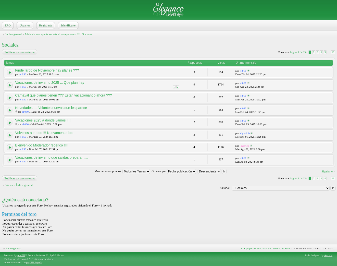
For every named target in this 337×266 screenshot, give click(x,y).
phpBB (21, 255)
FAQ (7, 25)
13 (333, 52)
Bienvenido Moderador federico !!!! (41, 145)
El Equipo (246, 248)
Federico (244, 145)
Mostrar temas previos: (122, 171)
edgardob (244, 133)
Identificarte (67, 25)
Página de (298, 52)
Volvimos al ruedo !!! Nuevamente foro (44, 133)
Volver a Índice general (19, 185)
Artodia (328, 255)
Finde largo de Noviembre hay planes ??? (47, 70)
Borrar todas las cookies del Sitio (272, 248)
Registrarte (45, 25)
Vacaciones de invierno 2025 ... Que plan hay (49, 83)
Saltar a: (225, 188)
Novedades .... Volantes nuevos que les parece (51, 108)
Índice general (13, 34)
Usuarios (24, 25)
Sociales (87, 34)
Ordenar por (173, 171)
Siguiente (327, 171)
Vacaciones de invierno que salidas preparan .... (51, 157)
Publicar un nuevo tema (19, 52)
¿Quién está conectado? (25, 199)
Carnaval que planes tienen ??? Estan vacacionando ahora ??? (63, 95)
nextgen (48, 258)
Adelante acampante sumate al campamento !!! (52, 34)
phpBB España (34, 262)
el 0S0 (22, 74)
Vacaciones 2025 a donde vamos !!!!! (43, 120)
